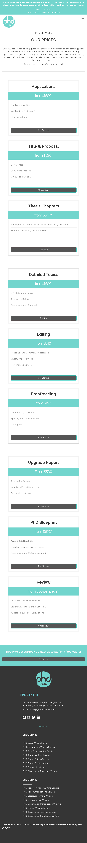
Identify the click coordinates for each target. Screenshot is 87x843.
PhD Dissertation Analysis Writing (39, 812)
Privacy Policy (43, 726)
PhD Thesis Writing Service (36, 808)
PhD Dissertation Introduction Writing (42, 804)
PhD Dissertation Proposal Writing (40, 771)
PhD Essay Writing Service (36, 743)
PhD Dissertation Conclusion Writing (41, 816)
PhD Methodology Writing (36, 800)
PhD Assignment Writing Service (39, 747)
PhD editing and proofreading (38, 54)
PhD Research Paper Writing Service (41, 788)
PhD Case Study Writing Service (38, 751)
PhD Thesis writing (69, 51)
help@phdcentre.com (43, 9)
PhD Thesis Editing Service (36, 759)
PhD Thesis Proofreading (35, 763)
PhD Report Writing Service (36, 755)
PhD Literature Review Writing (38, 796)
